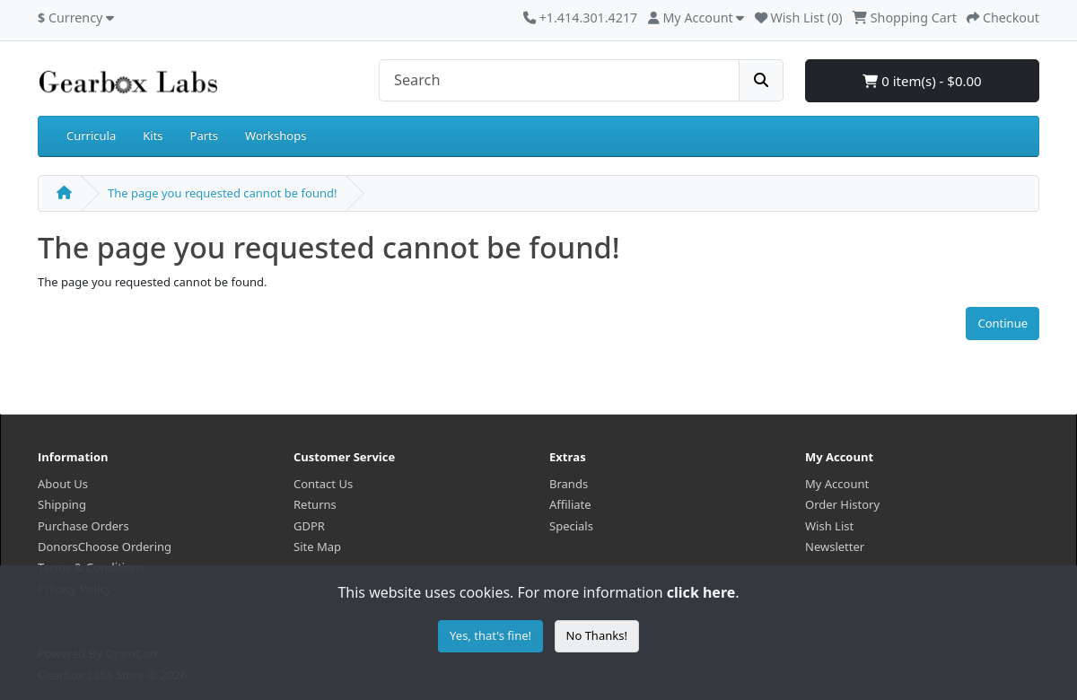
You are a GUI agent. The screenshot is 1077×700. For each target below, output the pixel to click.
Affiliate (570, 504)
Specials (571, 526)
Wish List (829, 526)
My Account (837, 484)
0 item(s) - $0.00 (921, 81)
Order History (842, 504)
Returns (315, 504)
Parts (204, 135)
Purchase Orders (83, 526)
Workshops (275, 135)
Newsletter (834, 546)
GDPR (309, 526)
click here (701, 592)
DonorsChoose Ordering (104, 546)
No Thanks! (596, 635)
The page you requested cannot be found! (222, 193)
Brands (568, 484)
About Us (63, 484)
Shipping (62, 504)
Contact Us (323, 484)
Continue (1002, 323)
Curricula (91, 135)
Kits (152, 135)
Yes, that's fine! (490, 635)
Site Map (317, 546)
